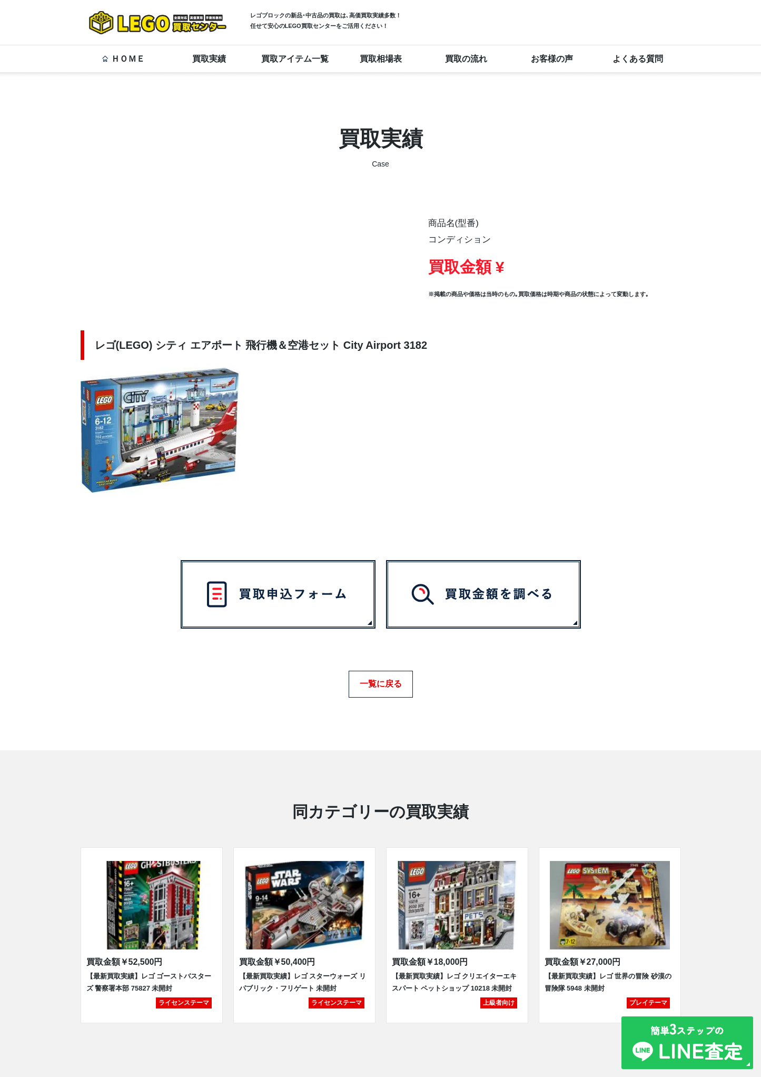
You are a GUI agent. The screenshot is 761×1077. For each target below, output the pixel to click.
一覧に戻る (380, 680)
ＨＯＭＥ (123, 58)
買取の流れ (466, 58)
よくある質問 (637, 58)
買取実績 (209, 58)
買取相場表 (381, 58)
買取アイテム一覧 (295, 58)
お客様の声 (552, 58)
